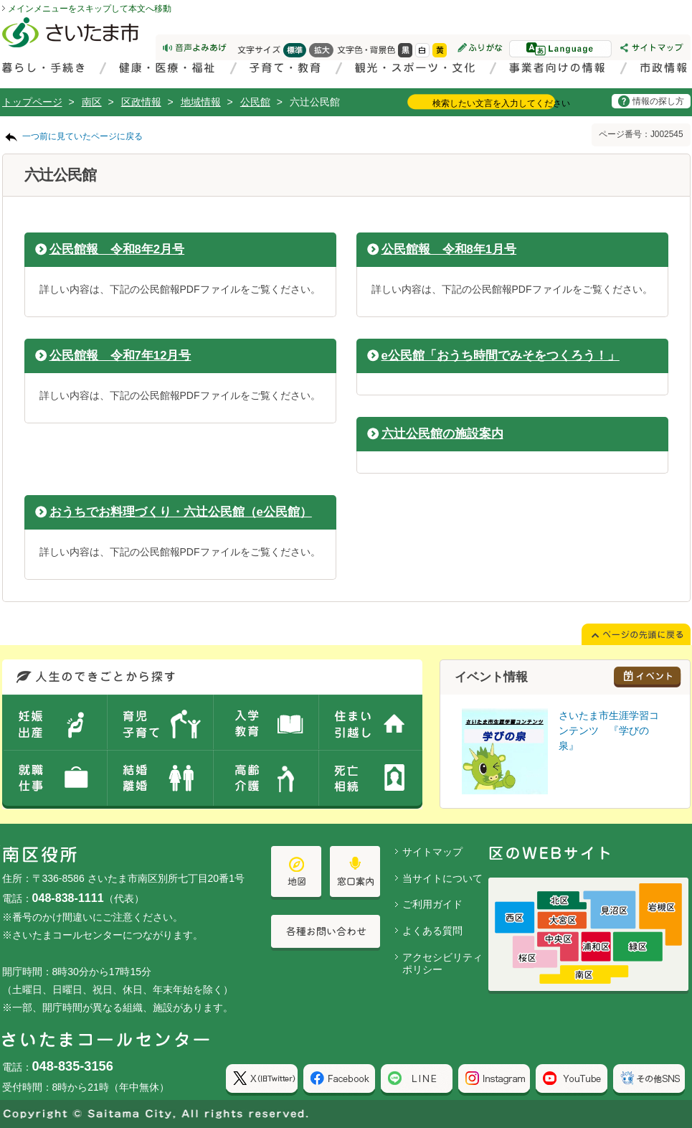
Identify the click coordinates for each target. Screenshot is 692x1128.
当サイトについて (442, 878)
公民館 (255, 102)
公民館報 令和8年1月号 (449, 249)
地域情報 (201, 102)
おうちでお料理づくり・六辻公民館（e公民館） (180, 512)
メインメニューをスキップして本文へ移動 (89, 9)
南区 (92, 102)
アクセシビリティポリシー (442, 963)
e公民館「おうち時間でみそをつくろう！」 (500, 355)
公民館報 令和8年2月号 (117, 249)
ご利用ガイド (432, 904)
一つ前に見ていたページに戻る (82, 136)
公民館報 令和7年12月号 (120, 355)
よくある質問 (432, 930)
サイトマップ (432, 851)
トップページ (32, 102)
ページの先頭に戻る (0, 0)
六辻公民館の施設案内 (442, 434)
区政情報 (141, 102)
